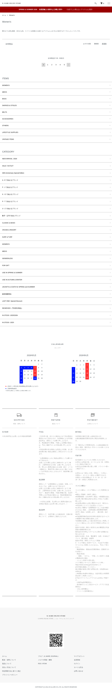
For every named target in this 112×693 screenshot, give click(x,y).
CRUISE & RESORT (9, 230)
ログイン (77, 663)
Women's (12, 15)
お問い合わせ (78, 671)
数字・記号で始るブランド (11, 215)
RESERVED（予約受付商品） (12, 308)
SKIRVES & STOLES (9, 105)
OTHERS (5, 125)
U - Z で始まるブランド (10, 208)
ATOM (44, 663)
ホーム (4, 15)
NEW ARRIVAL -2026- (9, 158)
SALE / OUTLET (7, 166)
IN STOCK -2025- (8, 322)
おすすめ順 (87, 44)
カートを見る (78, 667)
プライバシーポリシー (10, 674)
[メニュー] (108, 3)
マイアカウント (79, 656)
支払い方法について (9, 667)
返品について (6, 663)
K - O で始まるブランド (10, 194)
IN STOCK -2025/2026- (10, 315)
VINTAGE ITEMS (8, 139)
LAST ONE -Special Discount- (12, 301)
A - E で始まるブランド (10, 180)
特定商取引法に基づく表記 (11, 671)
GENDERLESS (7, 258)
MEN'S (4, 92)
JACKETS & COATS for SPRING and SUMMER (18, 287)
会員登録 (77, 660)
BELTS (4, 112)
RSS (39, 663)
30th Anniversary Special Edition (13, 173)
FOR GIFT (5, 265)
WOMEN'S (6, 85)
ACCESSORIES (7, 118)
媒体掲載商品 (6, 294)
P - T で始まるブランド (10, 201)
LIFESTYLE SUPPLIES (10, 132)
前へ (43, 64)
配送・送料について (9, 660)
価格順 (96, 44)
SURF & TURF (7, 237)
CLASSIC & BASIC (8, 222)
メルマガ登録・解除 (45, 660)
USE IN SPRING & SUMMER (12, 272)
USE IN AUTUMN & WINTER (12, 279)
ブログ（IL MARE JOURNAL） (48, 656)
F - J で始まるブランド (10, 187)
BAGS (4, 98)
